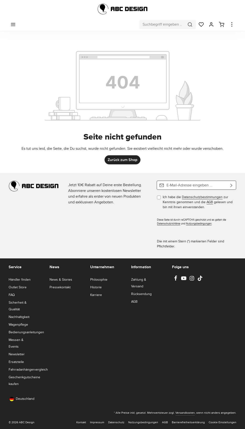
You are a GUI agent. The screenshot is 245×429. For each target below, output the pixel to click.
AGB (209, 202)
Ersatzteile (16, 361)
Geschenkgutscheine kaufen (24, 380)
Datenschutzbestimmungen (202, 197)
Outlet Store (18, 287)
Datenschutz (116, 422)
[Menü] (13, 24)
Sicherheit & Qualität (18, 306)
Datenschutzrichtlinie (168, 223)
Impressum (97, 422)
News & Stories (61, 279)
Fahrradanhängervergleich (28, 369)
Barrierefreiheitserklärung (188, 422)
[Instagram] (192, 279)
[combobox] (162, 24)
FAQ (12, 294)
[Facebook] (176, 279)
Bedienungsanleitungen (26, 332)
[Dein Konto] (211, 24)
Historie (96, 287)
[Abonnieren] (231, 185)
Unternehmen (102, 267)
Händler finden (20, 279)
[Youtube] (184, 279)
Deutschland (22, 398)
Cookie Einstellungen (222, 422)
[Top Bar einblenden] (231, 24)
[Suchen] (190, 24)
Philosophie (98, 279)
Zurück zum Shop (122, 159)
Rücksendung (141, 293)
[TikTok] (200, 279)
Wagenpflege (18, 324)
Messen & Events (16, 343)
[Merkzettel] (201, 24)
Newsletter (17, 354)
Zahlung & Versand (138, 283)
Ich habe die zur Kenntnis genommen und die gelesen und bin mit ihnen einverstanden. (198, 202)
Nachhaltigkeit (19, 316)
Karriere (96, 294)
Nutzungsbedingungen (199, 223)
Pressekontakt (60, 287)
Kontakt (81, 422)
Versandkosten (185, 413)
